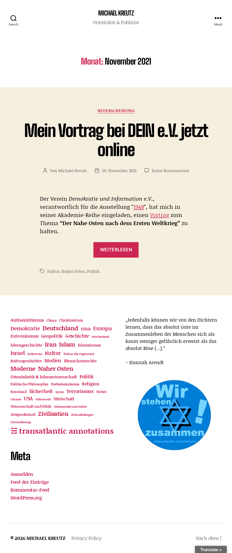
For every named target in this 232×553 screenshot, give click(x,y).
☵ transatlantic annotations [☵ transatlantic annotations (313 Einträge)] (62, 430)
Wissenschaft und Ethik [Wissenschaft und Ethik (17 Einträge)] (30, 406)
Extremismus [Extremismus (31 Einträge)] (24, 336)
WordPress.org (26, 497)
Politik (93, 271)
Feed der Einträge (29, 481)
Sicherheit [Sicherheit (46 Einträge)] (41, 391)
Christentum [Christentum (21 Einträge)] (71, 320)
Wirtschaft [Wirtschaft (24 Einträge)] (64, 399)
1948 (139, 207)
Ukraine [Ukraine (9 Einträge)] (15, 399)
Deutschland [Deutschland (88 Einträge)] (60, 328)
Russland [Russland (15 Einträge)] (18, 391)
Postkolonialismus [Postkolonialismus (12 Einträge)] (65, 384)
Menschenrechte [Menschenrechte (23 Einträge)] (80, 361)
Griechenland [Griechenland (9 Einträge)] (100, 336)
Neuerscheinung (116, 110)
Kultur (53, 271)
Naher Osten (73, 271)
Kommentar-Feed (29, 489)
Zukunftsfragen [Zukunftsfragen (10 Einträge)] (82, 414)
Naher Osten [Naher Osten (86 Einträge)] (55, 368)
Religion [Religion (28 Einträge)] (90, 383)
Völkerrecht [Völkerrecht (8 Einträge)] (43, 399)
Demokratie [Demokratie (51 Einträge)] (25, 328)
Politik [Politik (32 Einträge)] (87, 376)
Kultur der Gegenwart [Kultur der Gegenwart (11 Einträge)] (79, 354)
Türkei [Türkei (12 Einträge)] (101, 391)
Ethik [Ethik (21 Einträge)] (86, 329)
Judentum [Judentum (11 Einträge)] (34, 354)
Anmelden (21, 474)
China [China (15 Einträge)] (51, 320)
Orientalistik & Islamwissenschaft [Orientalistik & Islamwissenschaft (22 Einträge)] (43, 377)
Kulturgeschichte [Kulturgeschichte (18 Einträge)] (26, 361)
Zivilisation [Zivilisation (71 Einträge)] (53, 414)
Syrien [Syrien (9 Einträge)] (59, 392)
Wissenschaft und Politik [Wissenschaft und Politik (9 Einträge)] (70, 407)
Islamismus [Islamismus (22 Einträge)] (89, 345)
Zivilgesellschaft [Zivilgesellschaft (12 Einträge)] (22, 414)
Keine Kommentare (170, 170)
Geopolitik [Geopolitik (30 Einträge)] (52, 336)
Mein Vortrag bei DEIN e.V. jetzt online (116, 140)
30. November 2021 (119, 170)
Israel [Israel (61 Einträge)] (17, 353)
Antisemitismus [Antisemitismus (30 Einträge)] (27, 320)
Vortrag (159, 215)
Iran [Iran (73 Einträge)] (51, 344)
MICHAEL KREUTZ (116, 13)
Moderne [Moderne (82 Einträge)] (22, 368)
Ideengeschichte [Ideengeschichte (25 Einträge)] (26, 345)
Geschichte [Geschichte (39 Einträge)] (77, 335)
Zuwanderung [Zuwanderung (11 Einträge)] (20, 422)
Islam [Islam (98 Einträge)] (67, 344)
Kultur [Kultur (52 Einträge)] (53, 353)
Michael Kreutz (72, 170)
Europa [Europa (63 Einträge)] (102, 328)
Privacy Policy (86, 538)
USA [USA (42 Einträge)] (28, 398)
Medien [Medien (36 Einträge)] (52, 360)
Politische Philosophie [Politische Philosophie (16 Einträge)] (29, 384)
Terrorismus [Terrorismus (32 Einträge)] (79, 391)
